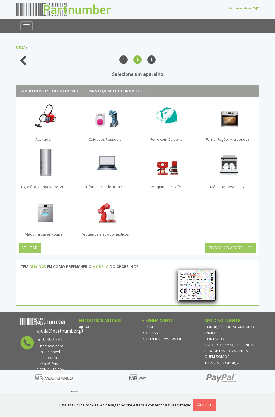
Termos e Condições (224, 362)
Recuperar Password (162, 338)
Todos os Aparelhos (231, 247)
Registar (150, 332)
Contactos (215, 338)
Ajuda (84, 326)
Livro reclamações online (229, 344)
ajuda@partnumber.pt (60, 331)
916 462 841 (50, 339)
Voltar (29, 247)
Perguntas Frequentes (226, 350)
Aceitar (204, 405)
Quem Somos (217, 356)
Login (147, 326)
